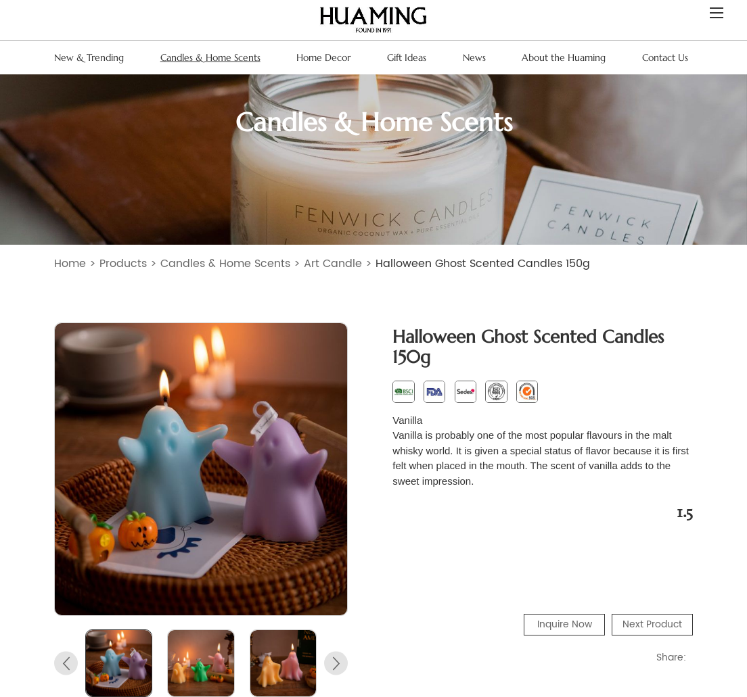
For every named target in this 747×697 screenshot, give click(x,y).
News (474, 57)
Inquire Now (564, 624)
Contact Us (665, 57)
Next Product (652, 624)
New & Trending (89, 57)
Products (123, 263)
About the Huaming (564, 57)
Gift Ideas (406, 57)
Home (70, 263)
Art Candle (333, 263)
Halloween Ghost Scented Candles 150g (483, 263)
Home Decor (323, 57)
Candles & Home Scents (210, 57)
